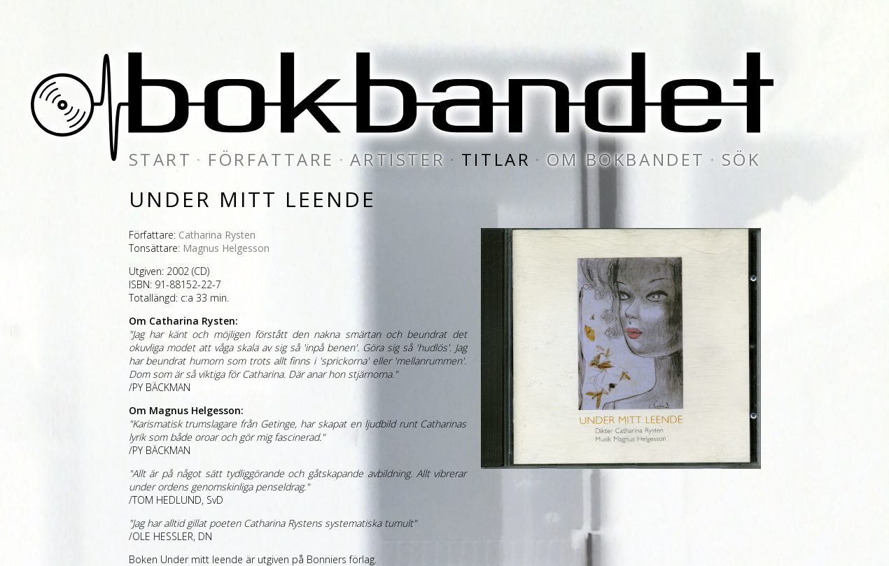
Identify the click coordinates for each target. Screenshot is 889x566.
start (160, 159)
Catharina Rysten (216, 234)
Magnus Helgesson (226, 248)
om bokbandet (626, 159)
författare (271, 159)
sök (741, 159)
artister (397, 159)
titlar (496, 159)
